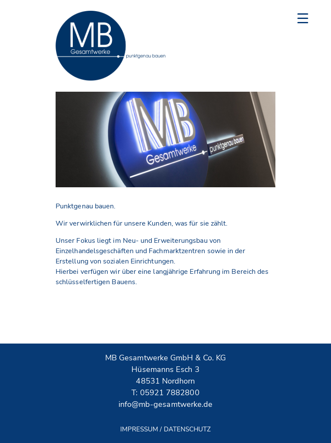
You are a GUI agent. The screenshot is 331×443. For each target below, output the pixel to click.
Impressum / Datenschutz (165, 429)
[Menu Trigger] (303, 18)
